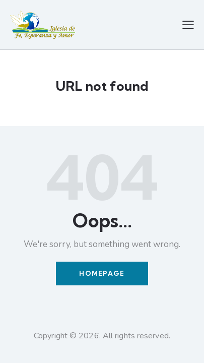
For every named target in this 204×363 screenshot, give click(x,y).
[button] (188, 25)
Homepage (101, 273)
